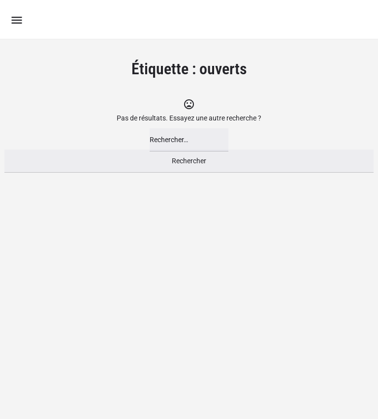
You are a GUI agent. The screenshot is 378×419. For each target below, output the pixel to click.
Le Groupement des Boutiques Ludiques (150, 19)
